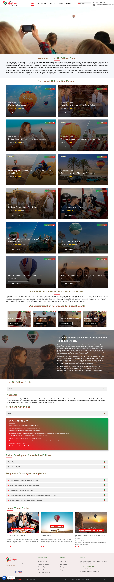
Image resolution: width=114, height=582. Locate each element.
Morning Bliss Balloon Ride (20, 105)
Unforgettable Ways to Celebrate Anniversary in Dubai (90, 536)
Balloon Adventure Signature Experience (78, 173)
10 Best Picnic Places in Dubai (16, 535)
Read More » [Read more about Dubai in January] (44, 546)
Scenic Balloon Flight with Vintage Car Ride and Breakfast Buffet (28, 240)
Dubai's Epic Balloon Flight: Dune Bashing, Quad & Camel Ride (29, 171)
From (46, 88)
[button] (4, 578)
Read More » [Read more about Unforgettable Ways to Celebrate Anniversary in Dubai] (78, 546)
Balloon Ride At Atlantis (71, 241)
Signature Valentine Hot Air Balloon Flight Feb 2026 (83, 275)
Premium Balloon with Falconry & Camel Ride (80, 139)
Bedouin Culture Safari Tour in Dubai (23, 207)
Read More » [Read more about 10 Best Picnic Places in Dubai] (10, 546)
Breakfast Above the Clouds (72, 207)
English (81, 4)
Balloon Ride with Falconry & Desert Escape (27, 139)
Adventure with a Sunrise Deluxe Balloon (78, 105)
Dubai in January (46, 535)
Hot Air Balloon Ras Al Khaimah (22, 275)
